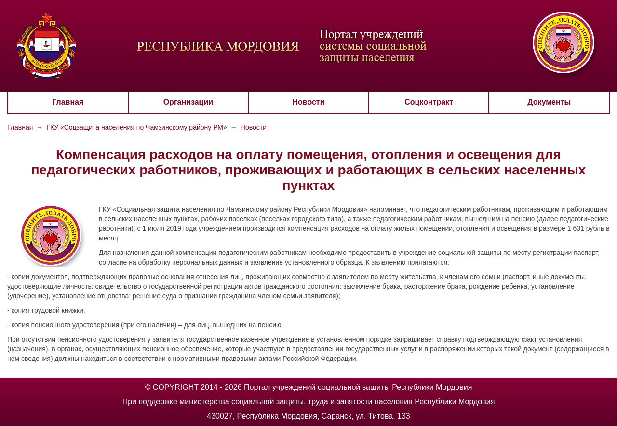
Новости (308, 102)
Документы (549, 102)
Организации (188, 102)
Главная (67, 102)
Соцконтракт (428, 102)
